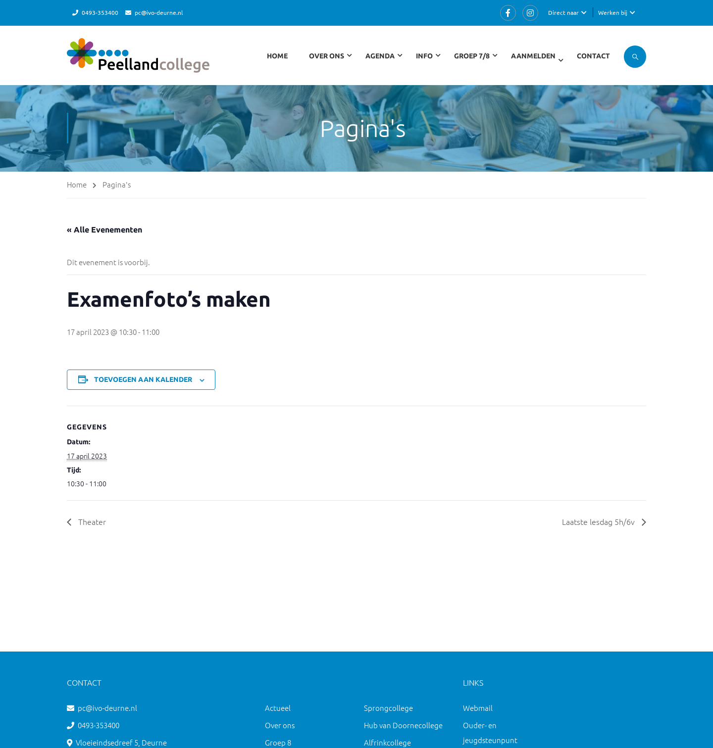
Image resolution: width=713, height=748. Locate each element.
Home (277, 56)
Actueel (278, 707)
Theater (91, 521)
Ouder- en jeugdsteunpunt (490, 732)
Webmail (478, 707)
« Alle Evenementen (104, 229)
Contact (593, 56)
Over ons (280, 725)
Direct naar (563, 12)
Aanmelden (533, 56)
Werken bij (612, 12)
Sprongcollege (388, 707)
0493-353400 (100, 12)
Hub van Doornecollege (403, 725)
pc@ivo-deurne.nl (159, 12)
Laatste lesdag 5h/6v (599, 521)
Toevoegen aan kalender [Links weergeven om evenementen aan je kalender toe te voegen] (143, 379)
